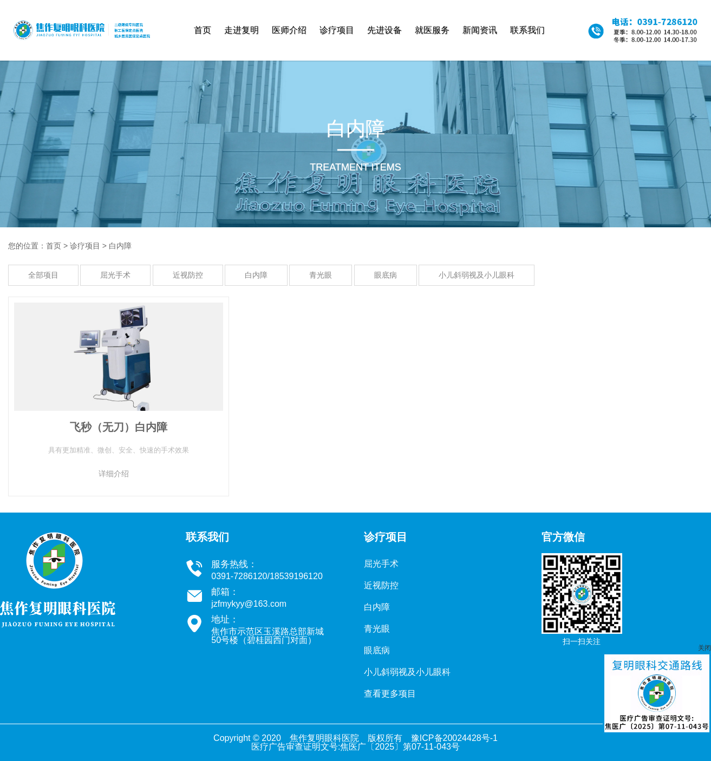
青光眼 (320, 275)
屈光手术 (115, 275)
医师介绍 (289, 30)
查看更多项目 (390, 693)
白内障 (120, 245)
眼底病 (385, 275)
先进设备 (384, 30)
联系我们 (527, 30)
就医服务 (432, 30)
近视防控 (188, 275)
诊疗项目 (336, 30)
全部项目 (43, 275)
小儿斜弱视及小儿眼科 (476, 275)
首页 (202, 30)
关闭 (704, 648)
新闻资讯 (479, 30)
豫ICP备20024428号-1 (454, 738)
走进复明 (241, 30)
